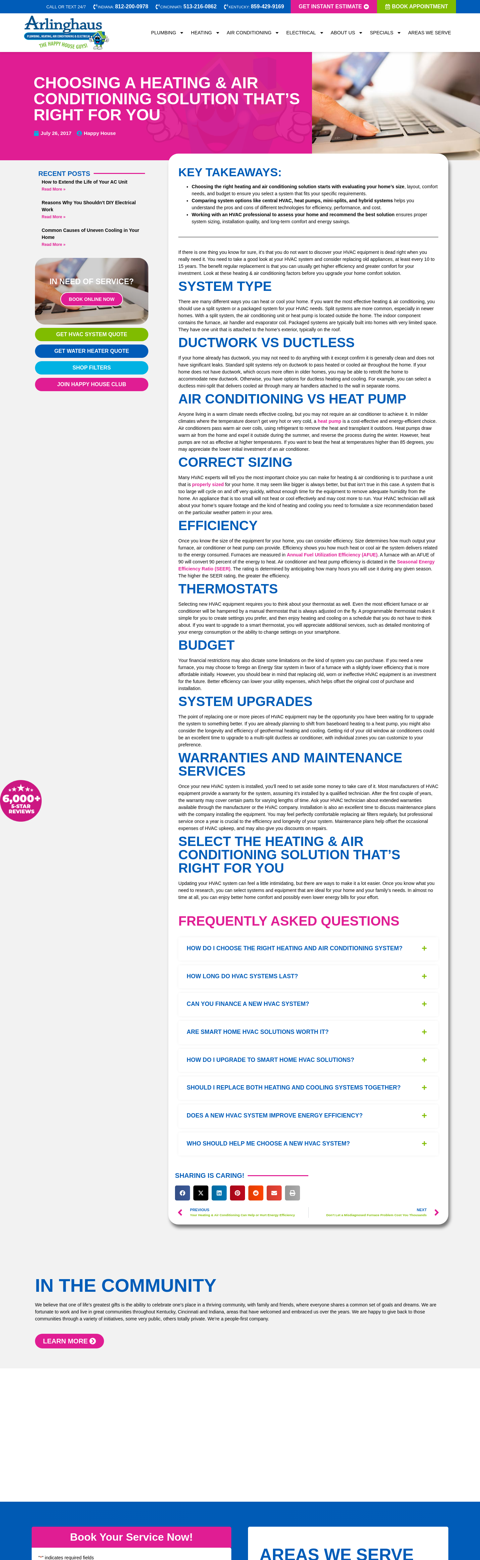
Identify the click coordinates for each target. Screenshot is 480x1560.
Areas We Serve (429, 32)
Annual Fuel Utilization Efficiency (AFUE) (332, 554)
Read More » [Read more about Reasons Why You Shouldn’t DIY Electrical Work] (53, 217)
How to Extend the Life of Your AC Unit (84, 182)
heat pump (329, 421)
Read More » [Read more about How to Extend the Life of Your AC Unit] (53, 189)
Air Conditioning (253, 32)
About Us (347, 32)
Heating (205, 32)
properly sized (208, 484)
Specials (386, 32)
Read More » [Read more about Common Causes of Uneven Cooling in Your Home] (53, 244)
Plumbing (167, 32)
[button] (182, 1192)
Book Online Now (92, 299)
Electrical (305, 32)
